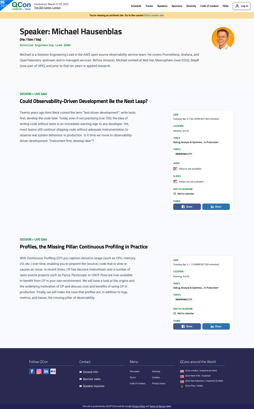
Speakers (162, 6)
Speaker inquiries (93, 386)
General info (90, 372)
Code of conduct (209, 6)
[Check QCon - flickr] (53, 371)
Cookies (156, 377)
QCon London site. (154, 15)
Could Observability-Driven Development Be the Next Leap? (83, 101)
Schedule (136, 6)
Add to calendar (185, 193)
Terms (133, 377)
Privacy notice (158, 383)
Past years (135, 371)
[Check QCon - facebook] (32, 371)
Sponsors (177, 6)
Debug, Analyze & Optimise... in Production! (196, 142)
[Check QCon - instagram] (39, 371)
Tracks (149, 6)
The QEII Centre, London (47, 7)
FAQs (226, 6)
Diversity (191, 6)
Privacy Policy (138, 406)
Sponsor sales (92, 379)
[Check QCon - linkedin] (46, 371)
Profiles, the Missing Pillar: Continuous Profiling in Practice (84, 246)
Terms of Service (157, 406)
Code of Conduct (138, 383)
